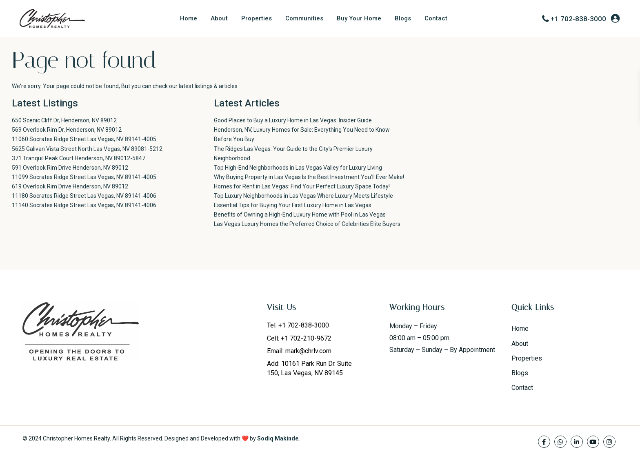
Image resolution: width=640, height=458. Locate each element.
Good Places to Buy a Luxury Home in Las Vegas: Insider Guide (293, 120)
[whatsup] (560, 442)
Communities (304, 18)
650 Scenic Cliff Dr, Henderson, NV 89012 (64, 120)
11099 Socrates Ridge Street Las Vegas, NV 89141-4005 (84, 177)
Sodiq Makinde (277, 438)
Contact (435, 18)
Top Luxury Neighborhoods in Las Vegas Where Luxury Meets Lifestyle (303, 195)
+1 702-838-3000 (578, 19)
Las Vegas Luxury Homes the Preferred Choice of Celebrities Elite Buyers (307, 224)
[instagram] (609, 442)
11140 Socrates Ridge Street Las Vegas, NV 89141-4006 (84, 205)
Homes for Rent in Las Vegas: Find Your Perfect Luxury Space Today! (302, 186)
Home (188, 18)
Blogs (403, 18)
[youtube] (593, 442)
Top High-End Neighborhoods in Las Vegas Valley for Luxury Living (298, 167)
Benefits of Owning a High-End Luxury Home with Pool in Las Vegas (300, 214)
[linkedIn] (577, 442)
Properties (256, 18)
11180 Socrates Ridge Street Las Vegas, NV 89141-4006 (84, 195)
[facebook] (544, 442)
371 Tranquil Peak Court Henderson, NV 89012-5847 (78, 158)
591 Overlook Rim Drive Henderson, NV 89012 (70, 167)
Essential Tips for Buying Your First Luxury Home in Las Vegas (292, 205)
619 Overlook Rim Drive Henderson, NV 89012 (70, 186)
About (219, 18)
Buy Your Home (359, 18)
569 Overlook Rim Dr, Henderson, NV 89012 (67, 129)
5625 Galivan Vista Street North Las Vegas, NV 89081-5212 (87, 149)
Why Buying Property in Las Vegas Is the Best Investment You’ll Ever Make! (309, 177)
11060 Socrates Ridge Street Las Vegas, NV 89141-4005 (84, 139)
